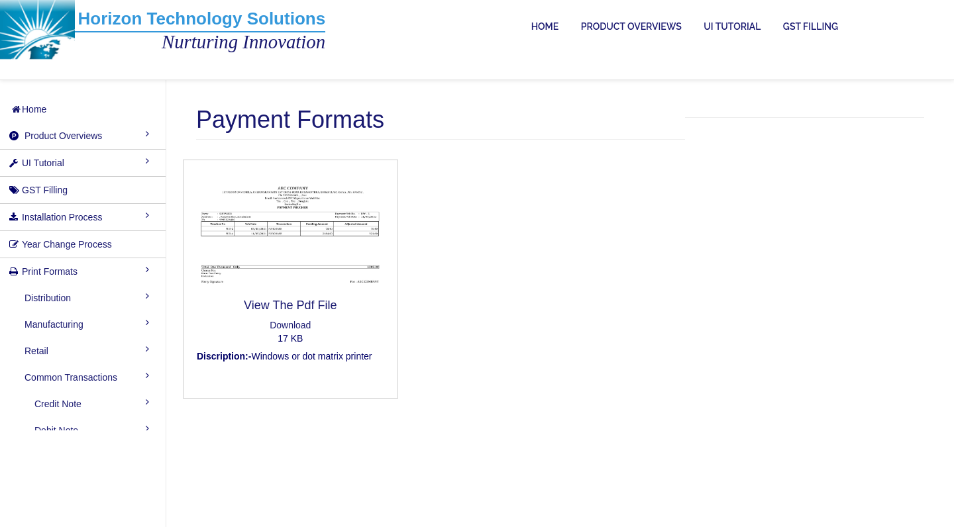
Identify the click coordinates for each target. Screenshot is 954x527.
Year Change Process (67, 244)
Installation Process (62, 217)
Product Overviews (63, 135)
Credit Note (57, 404)
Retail (36, 351)
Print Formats (50, 271)
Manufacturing (54, 324)
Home (28, 109)
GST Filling (45, 190)
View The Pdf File (290, 305)
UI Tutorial (43, 163)
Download (290, 325)
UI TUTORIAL (732, 26)
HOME (545, 26)
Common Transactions (71, 377)
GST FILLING (810, 26)
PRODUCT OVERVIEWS (631, 26)
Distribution (48, 298)
